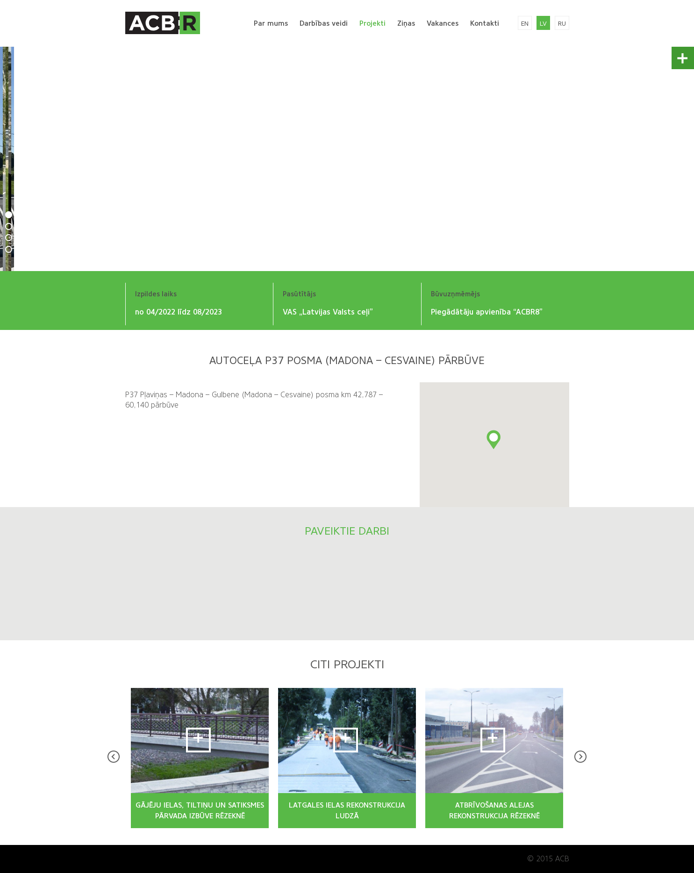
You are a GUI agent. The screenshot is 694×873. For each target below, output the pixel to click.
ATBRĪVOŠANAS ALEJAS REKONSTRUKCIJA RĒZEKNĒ (494, 810)
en (525, 23)
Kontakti (484, 23)
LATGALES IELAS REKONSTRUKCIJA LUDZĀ (347, 810)
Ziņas (406, 23)
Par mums (271, 23)
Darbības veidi (324, 23)
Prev (113, 757)
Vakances (442, 23)
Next (580, 757)
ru (562, 23)
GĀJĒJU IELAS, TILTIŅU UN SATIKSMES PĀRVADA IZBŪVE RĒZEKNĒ (200, 810)
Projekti (372, 23)
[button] (494, 440)
